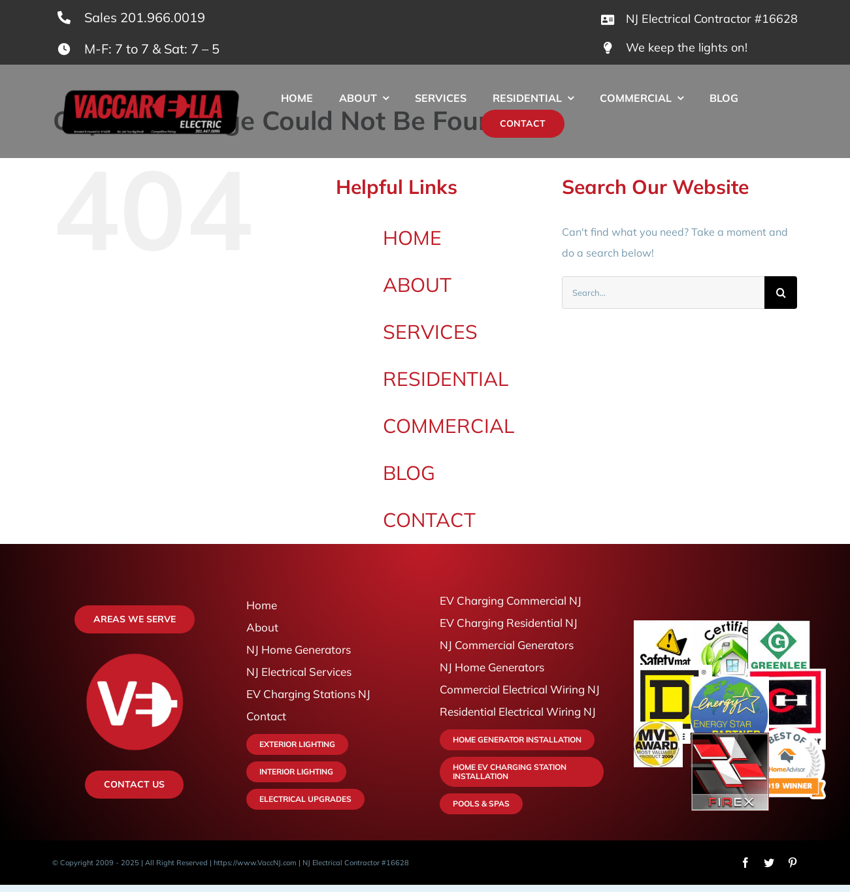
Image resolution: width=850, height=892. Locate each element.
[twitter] (769, 862)
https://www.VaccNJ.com (255, 862)
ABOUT (417, 284)
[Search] (780, 292)
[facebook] (745, 862)
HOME (412, 237)
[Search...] (663, 292)
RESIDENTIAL (445, 378)
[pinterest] (792, 862)
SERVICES (430, 331)
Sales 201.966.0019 (144, 17)
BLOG (409, 472)
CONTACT (429, 519)
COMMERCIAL (448, 425)
